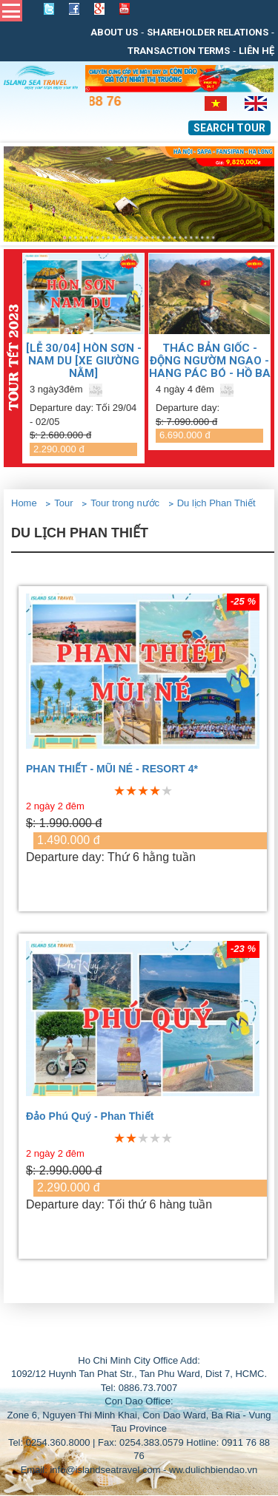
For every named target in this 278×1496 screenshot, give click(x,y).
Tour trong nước (124, 503)
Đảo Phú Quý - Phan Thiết (89, 1116)
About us (114, 32)
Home (24, 503)
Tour (63, 503)
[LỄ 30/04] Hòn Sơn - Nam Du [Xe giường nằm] (84, 360)
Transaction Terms (179, 50)
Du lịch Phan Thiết (216, 503)
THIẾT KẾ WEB (172, 1338)
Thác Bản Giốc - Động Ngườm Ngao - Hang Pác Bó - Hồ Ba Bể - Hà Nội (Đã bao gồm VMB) (210, 360)
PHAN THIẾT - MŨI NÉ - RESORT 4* (112, 769)
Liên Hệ (256, 50)
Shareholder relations (207, 32)
